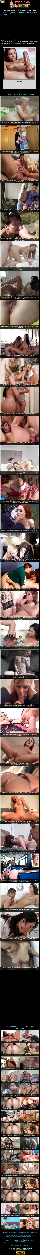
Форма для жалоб (26, 1248)
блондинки (33, 41)
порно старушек (6, 43)
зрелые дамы (9, 41)
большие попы (20, 43)
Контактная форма (14, 1248)
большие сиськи (22, 41)
